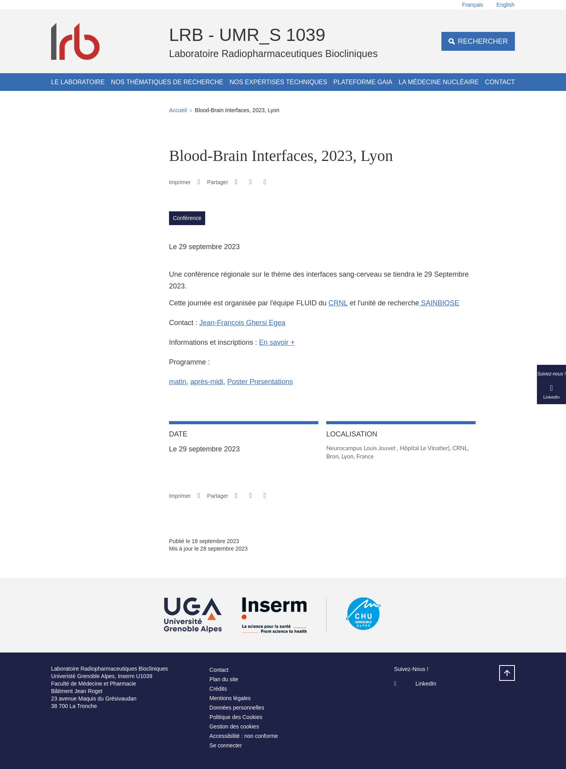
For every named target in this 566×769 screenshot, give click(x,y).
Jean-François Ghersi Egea (242, 323)
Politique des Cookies (236, 717)
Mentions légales (230, 698)
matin (177, 382)
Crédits (218, 689)
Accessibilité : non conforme (243, 736)
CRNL (338, 303)
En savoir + (277, 342)
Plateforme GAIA (362, 82)
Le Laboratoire (78, 82)
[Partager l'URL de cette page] (265, 182)
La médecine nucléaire (439, 82)
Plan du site (223, 679)
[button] (236, 182)
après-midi (206, 382)
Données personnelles (236, 707)
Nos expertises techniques (278, 82)
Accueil (178, 110)
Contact (500, 82)
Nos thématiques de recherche (167, 82)
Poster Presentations (260, 382)
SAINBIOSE (439, 303)
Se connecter (225, 745)
